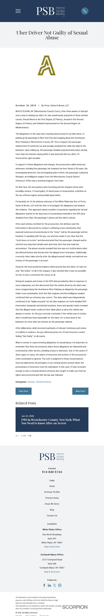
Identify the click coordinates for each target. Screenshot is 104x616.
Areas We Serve (52, 503)
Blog (52, 509)
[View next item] (29, 435)
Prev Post (23, 391)
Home (52, 486)
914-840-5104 (52, 472)
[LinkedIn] (49, 585)
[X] (54, 585)
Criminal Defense (43, 381)
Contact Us (52, 515)
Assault (30, 381)
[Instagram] (59, 585)
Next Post (80, 391)
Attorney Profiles (52, 492)
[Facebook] (44, 585)
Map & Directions (52, 546)
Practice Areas (52, 497)
